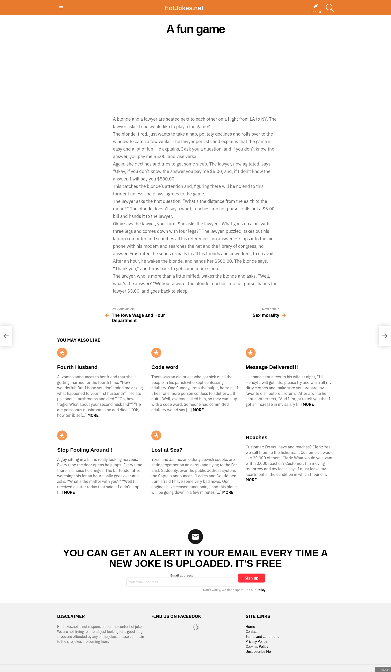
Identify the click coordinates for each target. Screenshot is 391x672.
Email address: (181, 580)
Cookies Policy (257, 647)
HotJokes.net (184, 8)
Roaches (257, 437)
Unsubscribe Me (258, 652)
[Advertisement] (195, 75)
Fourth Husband (77, 367)
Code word (165, 367)
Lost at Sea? (167, 450)
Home (250, 627)
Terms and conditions (262, 637)
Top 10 (316, 8)
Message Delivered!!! (272, 367)
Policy (261, 590)
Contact (252, 632)
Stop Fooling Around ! (84, 450)
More (93, 415)
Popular (62, 353)
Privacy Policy (256, 642)
